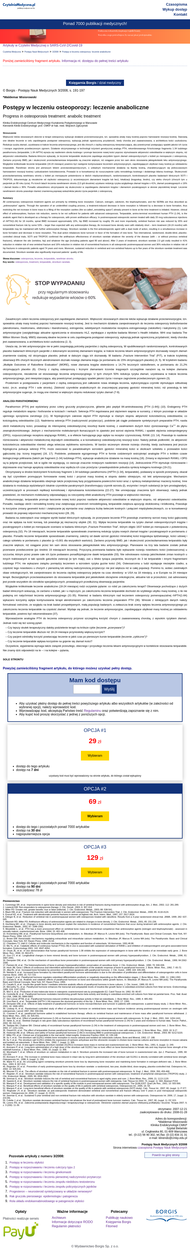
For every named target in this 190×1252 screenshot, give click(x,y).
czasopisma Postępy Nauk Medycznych (162, 1147)
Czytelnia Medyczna (12, 52)
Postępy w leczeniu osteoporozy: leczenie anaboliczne (86, 52)
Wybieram (95, 755)
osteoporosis (21, 262)
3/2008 (55, 52)
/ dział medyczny (95, 82)
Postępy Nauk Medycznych (36, 52)
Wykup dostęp (174, 9)
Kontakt (180, 14)
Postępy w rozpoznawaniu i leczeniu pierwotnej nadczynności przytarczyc (55, 1177)
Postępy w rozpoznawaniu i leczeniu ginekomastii (40, 1172)
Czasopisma (176, 4)
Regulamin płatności (66, 1226)
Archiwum (59, 1217)
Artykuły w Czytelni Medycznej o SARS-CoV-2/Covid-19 (42, 45)
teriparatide (49, 258)
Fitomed (112, 1226)
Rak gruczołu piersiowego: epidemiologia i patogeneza (43, 1196)
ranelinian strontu (64, 258)
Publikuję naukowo (119, 1217)
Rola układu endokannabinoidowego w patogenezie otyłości (46, 1201)
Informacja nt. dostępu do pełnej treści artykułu (95, 61)
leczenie (38, 258)
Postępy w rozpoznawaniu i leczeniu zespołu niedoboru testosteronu (52, 1181)
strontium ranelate (61, 262)
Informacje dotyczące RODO (72, 1222)
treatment (33, 262)
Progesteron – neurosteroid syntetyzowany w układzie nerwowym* (50, 1191)
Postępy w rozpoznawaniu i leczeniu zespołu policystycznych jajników (52, 1186)
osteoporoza (27, 258)
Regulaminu (92, 710)
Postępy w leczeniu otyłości (26, 1162)
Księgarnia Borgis (118, 1222)
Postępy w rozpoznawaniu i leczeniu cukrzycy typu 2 (42, 1167)
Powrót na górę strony (166, 1155)
